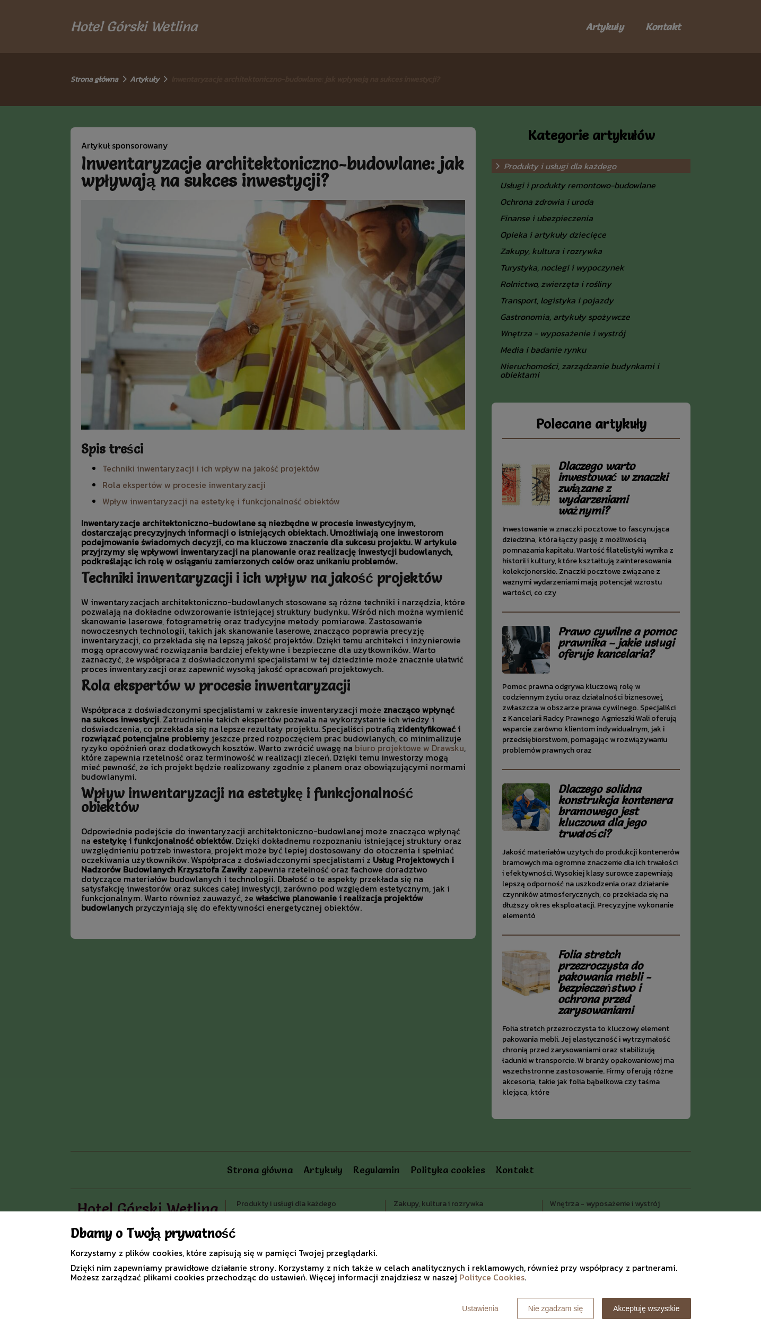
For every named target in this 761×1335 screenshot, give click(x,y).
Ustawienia (480, 1308)
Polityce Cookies (491, 1277)
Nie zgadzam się (555, 1308)
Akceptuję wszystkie (646, 1308)
